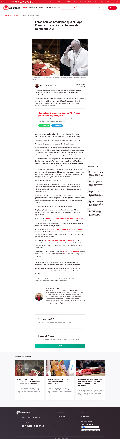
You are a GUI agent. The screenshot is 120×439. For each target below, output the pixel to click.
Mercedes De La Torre (50, 85)
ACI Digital (102, 1)
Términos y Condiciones (87, 422)
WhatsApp (47, 126)
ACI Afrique (81, 1)
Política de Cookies (86, 417)
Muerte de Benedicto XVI (66, 279)
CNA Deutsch (109, 1)
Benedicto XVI (45, 279)
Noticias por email (69, 8)
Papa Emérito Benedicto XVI (59, 281)
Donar (112, 8)
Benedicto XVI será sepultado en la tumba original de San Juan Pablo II (59, 381)
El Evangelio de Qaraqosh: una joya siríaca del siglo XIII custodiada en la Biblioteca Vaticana (95, 213)
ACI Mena (97, 1)
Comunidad (47, 7)
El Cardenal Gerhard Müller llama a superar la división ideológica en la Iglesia (96, 174)
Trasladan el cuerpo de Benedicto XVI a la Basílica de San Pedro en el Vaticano (29, 382)
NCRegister (116, 1)
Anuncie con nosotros (61, 417)
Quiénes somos (85, 414)
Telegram (65, 126)
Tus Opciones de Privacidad (90, 425)
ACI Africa (76, 1)
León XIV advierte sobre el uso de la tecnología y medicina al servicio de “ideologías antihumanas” (96, 184)
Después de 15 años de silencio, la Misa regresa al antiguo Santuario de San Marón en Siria (96, 204)
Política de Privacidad (86, 420)
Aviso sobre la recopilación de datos (90, 428)
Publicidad (39, 7)
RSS (57, 420)
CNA (86, 1)
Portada (8, 15)
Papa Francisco (54, 279)
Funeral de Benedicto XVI (42, 281)
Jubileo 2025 (56, 7)
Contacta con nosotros (27, 418)
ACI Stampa (91, 1)
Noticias (25, 7)
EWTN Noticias (61, 1)
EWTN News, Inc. (37, 415)
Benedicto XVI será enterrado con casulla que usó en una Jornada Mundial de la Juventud (89, 382)
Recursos (32, 7)
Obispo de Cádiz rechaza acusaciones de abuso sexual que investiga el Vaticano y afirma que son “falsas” (96, 194)
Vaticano (16, 15)
